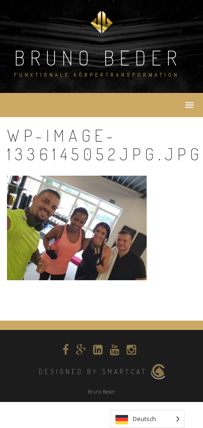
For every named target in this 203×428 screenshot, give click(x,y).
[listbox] (147, 419)
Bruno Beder (98, 57)
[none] (147, 419)
